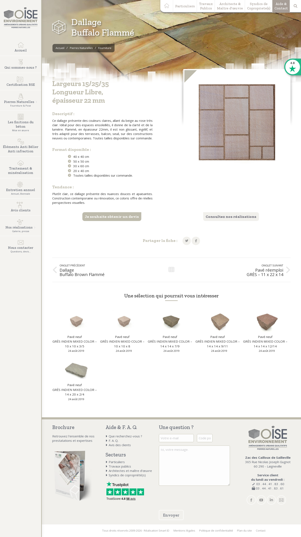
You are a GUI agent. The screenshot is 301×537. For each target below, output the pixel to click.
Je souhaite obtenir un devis (112, 216)
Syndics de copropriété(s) (127, 475)
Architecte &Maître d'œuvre (230, 6)
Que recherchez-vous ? (125, 436)
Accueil (60, 48)
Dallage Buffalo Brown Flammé (82, 272)
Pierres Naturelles (81, 48)
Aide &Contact (281, 6)
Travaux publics (120, 466)
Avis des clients (120, 445)
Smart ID (164, 530)
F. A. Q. (113, 440)
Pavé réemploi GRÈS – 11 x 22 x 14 (265, 272)
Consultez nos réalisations (231, 216)
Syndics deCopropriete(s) (258, 6)
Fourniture (104, 48)
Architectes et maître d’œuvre (130, 471)
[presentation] (183, 495)
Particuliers (185, 6)
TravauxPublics (206, 6)
